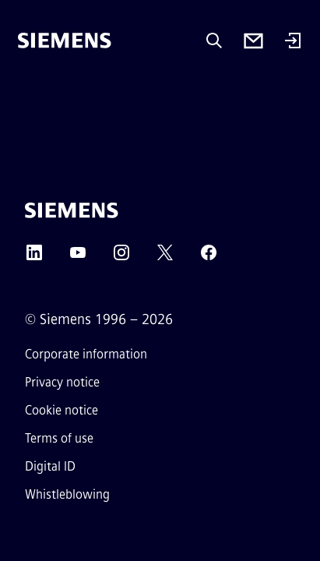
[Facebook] (208, 257)
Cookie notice (61, 410)
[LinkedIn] (34, 257)
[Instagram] (121, 257)
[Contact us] (253, 41)
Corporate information (86, 354)
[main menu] (29, 93)
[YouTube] (78, 257)
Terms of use (59, 438)
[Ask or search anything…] (214, 40)
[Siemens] (64, 40)
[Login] (292, 42)
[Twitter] (165, 257)
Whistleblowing (67, 494)
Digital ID (50, 466)
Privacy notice (62, 382)
